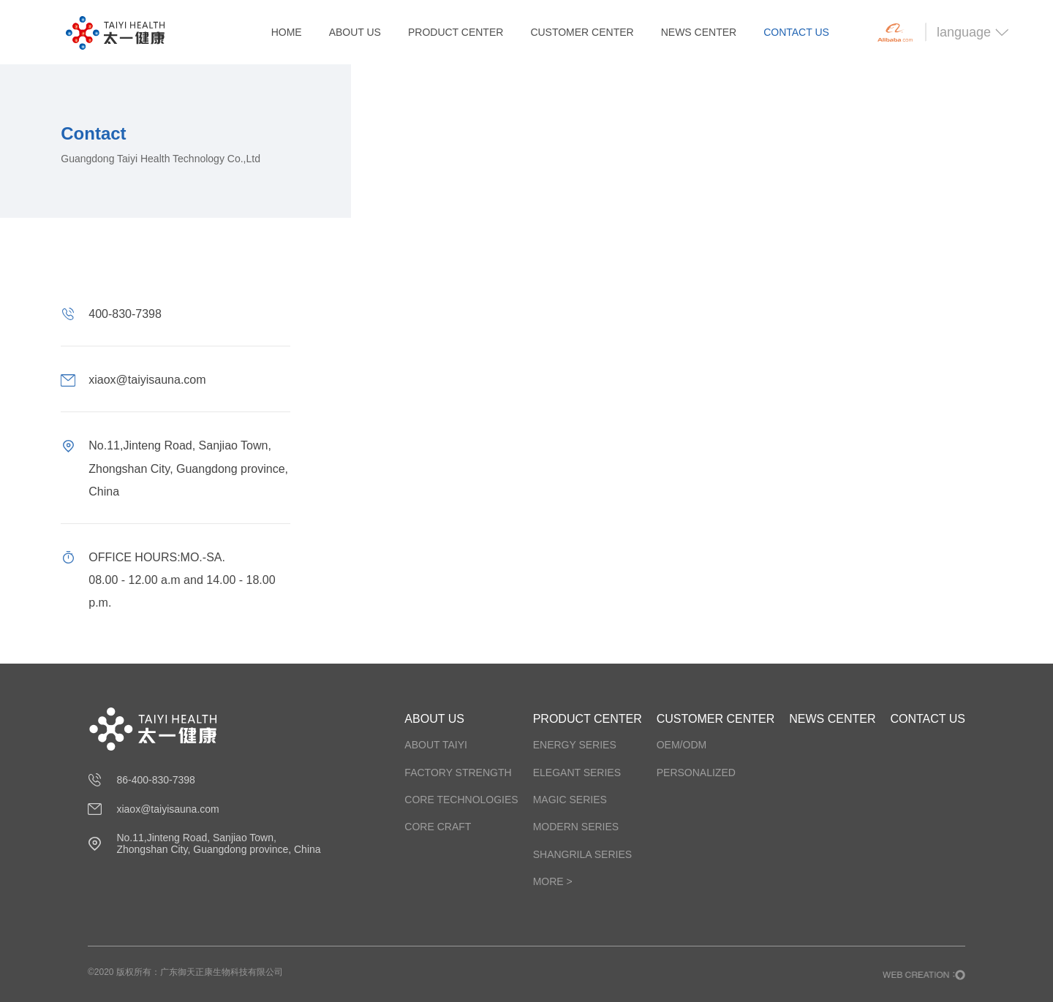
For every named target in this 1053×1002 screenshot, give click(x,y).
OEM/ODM (681, 745)
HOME (286, 32)
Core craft (437, 826)
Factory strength (457, 772)
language (973, 32)
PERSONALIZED (696, 772)
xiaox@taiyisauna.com (167, 809)
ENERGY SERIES (574, 745)
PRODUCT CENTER (455, 32)
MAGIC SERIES (570, 799)
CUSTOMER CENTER (581, 32)
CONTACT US (796, 32)
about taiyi (435, 745)
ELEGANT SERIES (577, 772)
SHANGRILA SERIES (582, 854)
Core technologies (461, 799)
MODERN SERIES (576, 826)
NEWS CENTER (698, 32)
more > (553, 881)
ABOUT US (355, 32)
